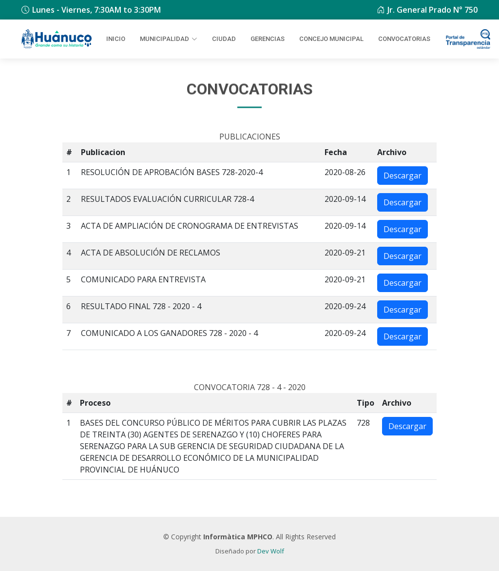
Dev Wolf (270, 551)
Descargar (403, 175)
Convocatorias (404, 38)
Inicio (115, 38)
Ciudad (224, 38)
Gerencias (267, 38)
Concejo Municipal (331, 38)
